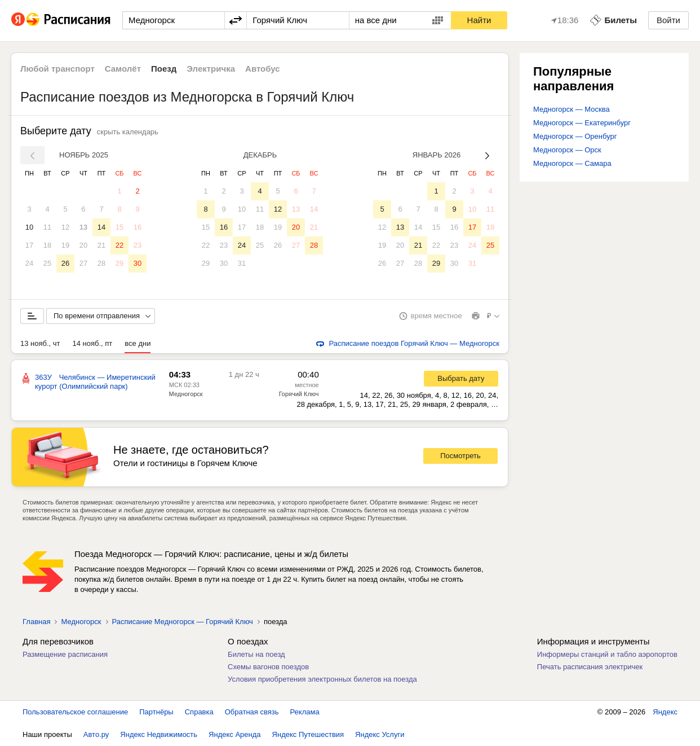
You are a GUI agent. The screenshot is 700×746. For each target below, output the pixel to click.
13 (83, 227)
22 (119, 245)
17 (29, 245)
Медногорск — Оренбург (575, 136)
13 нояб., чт (40, 343)
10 (29, 227)
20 (83, 245)
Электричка (211, 68)
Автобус (262, 68)
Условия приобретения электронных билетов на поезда (322, 679)
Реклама (305, 712)
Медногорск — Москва (571, 109)
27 (83, 263)
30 (137, 263)
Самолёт (123, 68)
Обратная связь (252, 712)
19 (65, 245)
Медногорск (186, 393)
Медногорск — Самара (572, 163)
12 (65, 227)
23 (137, 245)
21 (101, 245)
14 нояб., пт (93, 343)
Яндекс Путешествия (308, 734)
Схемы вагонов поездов (268, 666)
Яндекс (665, 712)
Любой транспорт (57, 68)
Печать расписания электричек (590, 666)
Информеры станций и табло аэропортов (607, 654)
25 (47, 263)
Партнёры (156, 712)
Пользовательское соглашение (75, 712)
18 (47, 245)
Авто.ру (96, 734)
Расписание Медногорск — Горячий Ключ (182, 621)
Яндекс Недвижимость (158, 734)
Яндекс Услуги (379, 734)
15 (119, 227)
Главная (36, 621)
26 (65, 263)
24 (29, 263)
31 (242, 263)
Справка (199, 712)
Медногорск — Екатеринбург (582, 123)
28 (101, 263)
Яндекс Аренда (234, 734)
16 (137, 227)
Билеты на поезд (256, 654)
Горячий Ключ (299, 393)
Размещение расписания (65, 654)
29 (119, 263)
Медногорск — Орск (567, 150)
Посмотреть (460, 455)
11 (47, 227)
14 (101, 227)
